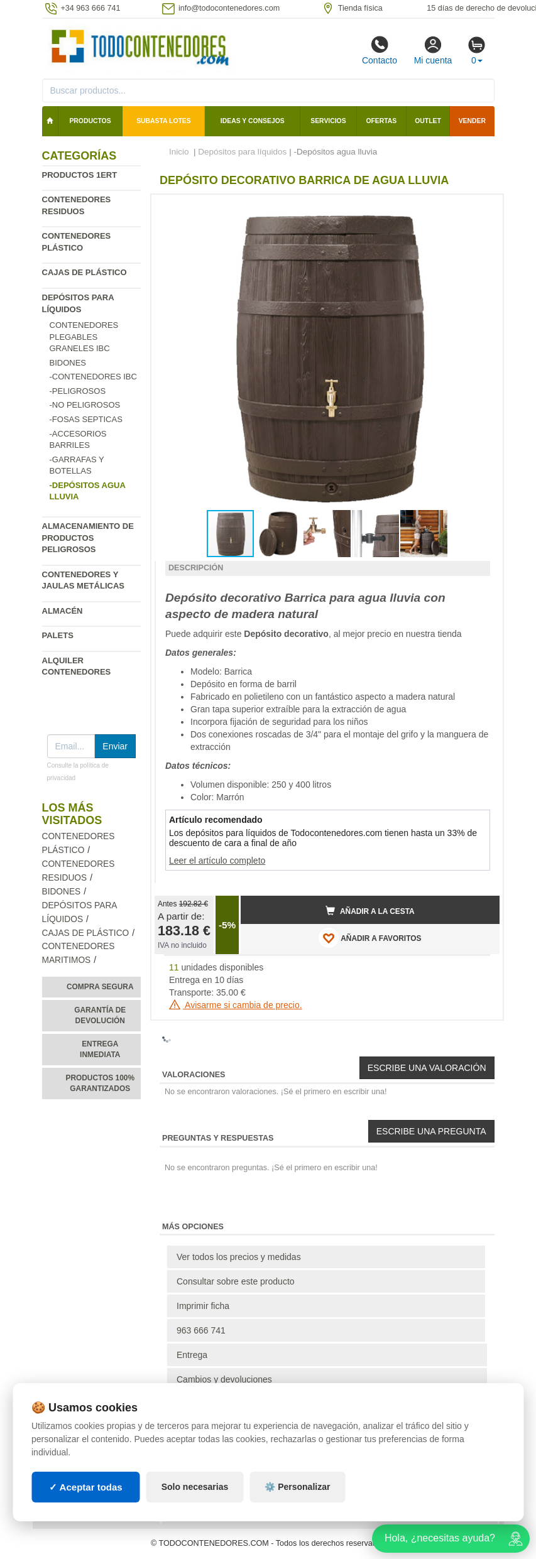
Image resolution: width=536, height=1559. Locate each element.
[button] (479, 209)
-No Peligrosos (85, 405)
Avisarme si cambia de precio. (235, 1005)
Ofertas (381, 120)
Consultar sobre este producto (236, 1281)
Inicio (179, 151)
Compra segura (100, 986)
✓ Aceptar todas (86, 1487)
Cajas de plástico (84, 272)
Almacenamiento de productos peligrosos (88, 537)
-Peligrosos (78, 391)
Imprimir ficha (203, 1306)
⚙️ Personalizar (297, 1487)
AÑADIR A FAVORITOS (370, 938)
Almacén (62, 611)
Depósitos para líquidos (242, 151)
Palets (58, 635)
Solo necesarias (195, 1487)
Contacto (379, 50)
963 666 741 (201, 1330)
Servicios (328, 120)
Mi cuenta (433, 50)
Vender (472, 120)
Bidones (68, 362)
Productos (90, 120)
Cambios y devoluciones (224, 1379)
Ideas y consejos (253, 120)
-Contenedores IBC (93, 376)
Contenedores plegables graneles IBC (84, 336)
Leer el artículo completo (217, 861)
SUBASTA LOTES (163, 120)
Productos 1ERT (80, 175)
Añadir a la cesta (370, 911)
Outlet (428, 120)
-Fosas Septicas (86, 419)
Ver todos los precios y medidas (239, 1257)
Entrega (192, 1355)
